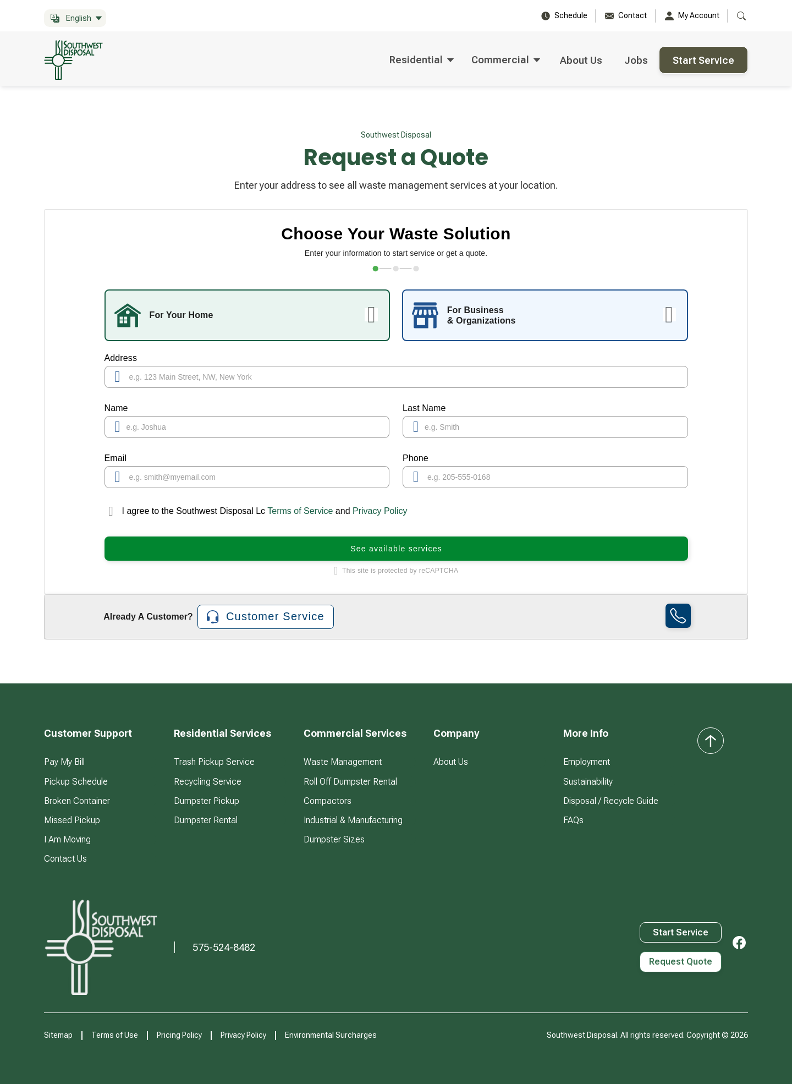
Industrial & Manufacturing (353, 820)
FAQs (573, 820)
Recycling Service (207, 781)
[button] (75, 18)
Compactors (327, 801)
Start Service (703, 60)
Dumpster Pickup (206, 801)
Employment (586, 762)
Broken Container (77, 801)
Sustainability (588, 781)
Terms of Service (300, 511)
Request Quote (680, 961)
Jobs (636, 60)
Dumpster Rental (206, 820)
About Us (581, 60)
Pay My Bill (64, 762)
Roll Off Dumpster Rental (350, 781)
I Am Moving (67, 839)
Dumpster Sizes (334, 839)
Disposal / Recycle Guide (610, 801)
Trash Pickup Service (214, 762)
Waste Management (343, 762)
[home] (78, 60)
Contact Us (65, 858)
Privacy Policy (380, 511)
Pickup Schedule (76, 781)
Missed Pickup (72, 820)
